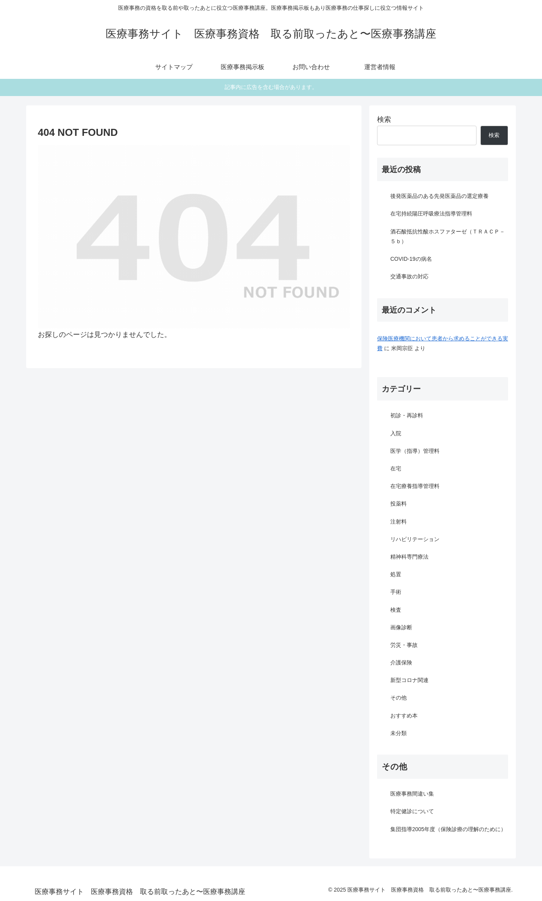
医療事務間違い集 (412, 794)
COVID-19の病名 (411, 259)
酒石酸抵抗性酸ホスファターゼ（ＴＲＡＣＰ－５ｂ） (447, 236)
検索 (384, 119)
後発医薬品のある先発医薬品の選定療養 (439, 196)
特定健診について (412, 811)
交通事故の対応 (409, 276)
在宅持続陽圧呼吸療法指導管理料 (431, 213)
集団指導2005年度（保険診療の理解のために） (448, 829)
